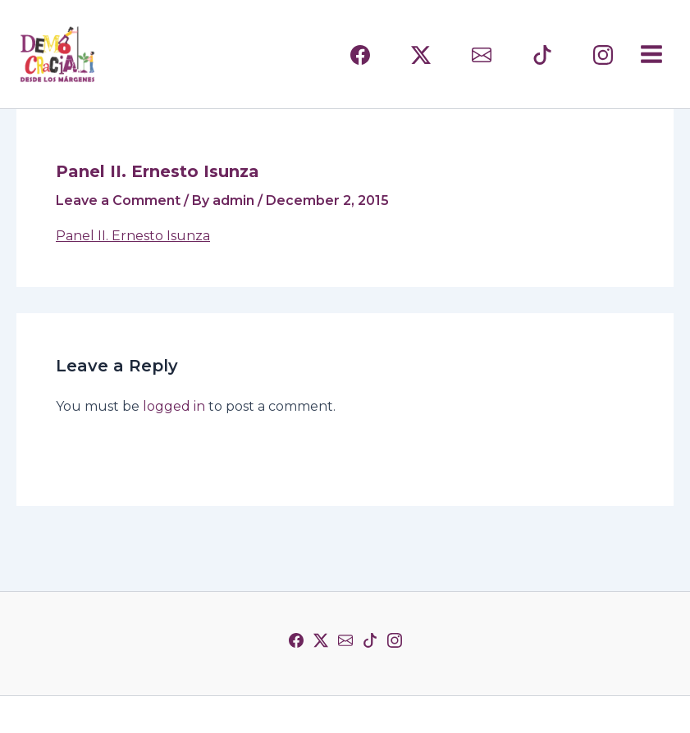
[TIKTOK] (542, 55)
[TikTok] (370, 640)
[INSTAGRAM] (603, 55)
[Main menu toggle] (651, 54)
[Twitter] (320, 640)
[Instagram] (394, 640)
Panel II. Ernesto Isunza (133, 236)
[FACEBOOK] (360, 55)
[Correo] (345, 640)
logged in (174, 406)
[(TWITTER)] (421, 55)
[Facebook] (296, 640)
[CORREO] (481, 55)
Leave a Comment (118, 200)
